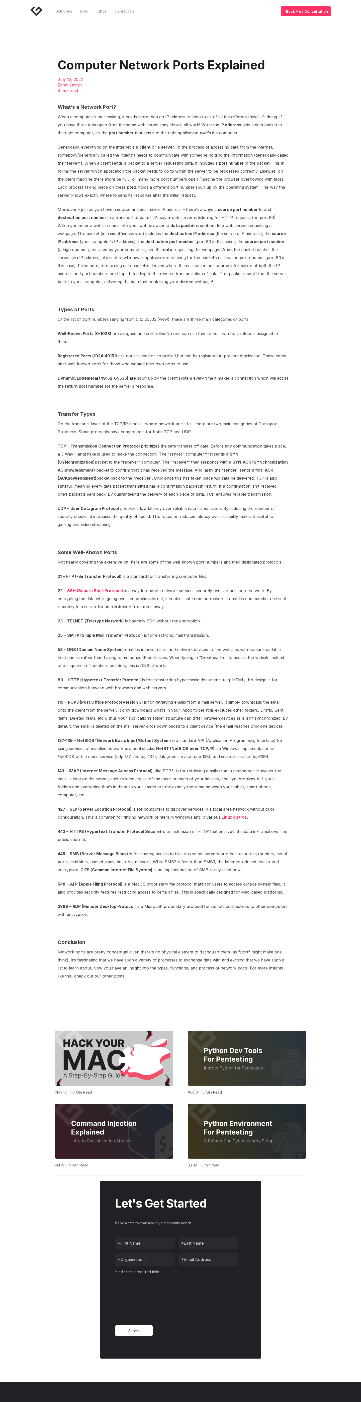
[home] (38, 11)
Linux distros (234, 817)
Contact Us (125, 11)
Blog (84, 11)
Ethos (102, 11)
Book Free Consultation (307, 11)
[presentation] (135, 1300)
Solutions (63, 11)
